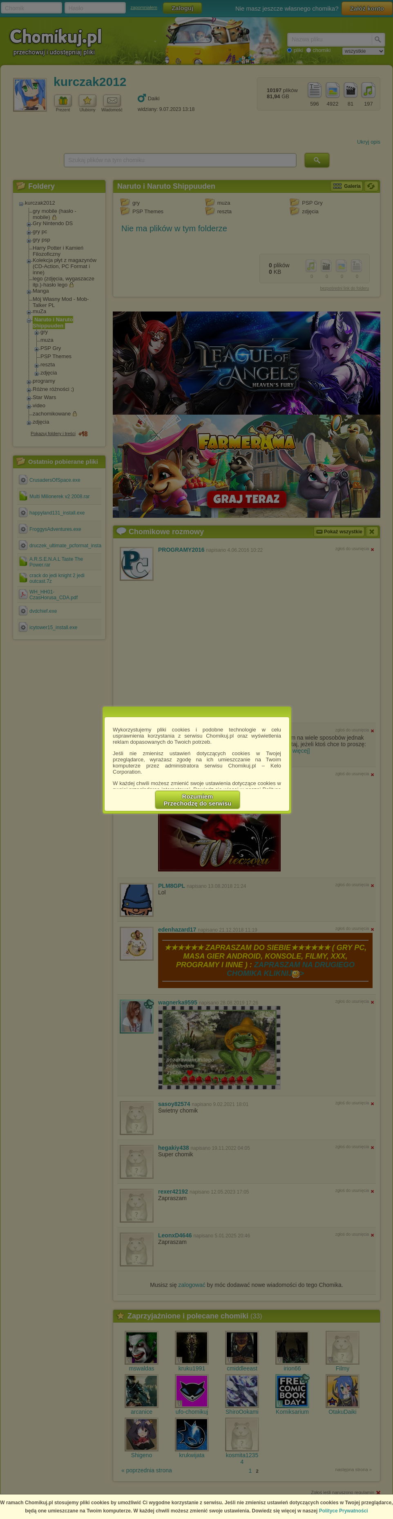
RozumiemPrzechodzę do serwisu (198, 800)
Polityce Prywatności (343, 1511)
